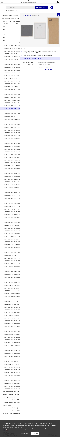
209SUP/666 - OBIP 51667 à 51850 (12, 250)
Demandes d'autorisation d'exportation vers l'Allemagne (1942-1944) (18, 413)
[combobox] (41, 7)
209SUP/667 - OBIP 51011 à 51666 (12, 252)
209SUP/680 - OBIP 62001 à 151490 (12, 288)
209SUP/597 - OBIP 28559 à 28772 (12, 62)
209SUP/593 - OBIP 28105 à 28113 (12, 51)
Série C (4, 32)
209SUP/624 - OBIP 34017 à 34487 (12, 135)
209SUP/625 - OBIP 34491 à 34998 (12, 138)
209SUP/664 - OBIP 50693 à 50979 (12, 244)
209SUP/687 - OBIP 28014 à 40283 (12, 307)
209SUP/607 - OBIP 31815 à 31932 (12, 89)
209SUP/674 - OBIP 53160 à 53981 (12, 271)
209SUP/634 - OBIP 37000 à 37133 (12, 163)
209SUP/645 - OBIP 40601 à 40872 (12, 192)
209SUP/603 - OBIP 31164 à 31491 (12, 78)
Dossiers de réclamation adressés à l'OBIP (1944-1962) (17, 43)
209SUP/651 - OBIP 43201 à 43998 (12, 209)
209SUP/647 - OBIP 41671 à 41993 (12, 198)
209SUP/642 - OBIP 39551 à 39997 (12, 184)
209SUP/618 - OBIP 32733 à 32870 (12, 119)
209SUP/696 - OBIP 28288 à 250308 (13, 331)
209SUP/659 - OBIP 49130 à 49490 (12, 231)
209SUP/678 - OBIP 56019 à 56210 (12, 282)
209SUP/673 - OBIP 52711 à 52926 (12, 269)
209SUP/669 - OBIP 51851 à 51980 (12, 258)
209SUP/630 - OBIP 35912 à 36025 (12, 152)
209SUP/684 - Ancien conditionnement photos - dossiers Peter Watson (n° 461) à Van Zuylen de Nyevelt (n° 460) (19, 299)
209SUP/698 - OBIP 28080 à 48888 (12, 337)
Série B (4, 29)
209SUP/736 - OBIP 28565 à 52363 (12, 386)
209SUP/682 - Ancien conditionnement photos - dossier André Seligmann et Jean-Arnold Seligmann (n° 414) (19, 293)
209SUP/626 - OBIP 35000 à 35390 (12, 141)
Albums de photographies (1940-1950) (12, 402)
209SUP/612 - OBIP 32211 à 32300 (12, 103)
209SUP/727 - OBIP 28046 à (11, 361)
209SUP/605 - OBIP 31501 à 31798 (12, 84)
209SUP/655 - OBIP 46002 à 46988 (12, 220)
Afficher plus (48, 69)
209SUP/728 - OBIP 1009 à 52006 (12, 364)
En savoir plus (24, 433)
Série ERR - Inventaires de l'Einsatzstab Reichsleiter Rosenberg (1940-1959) (18, 24)
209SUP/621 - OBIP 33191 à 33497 (12, 127)
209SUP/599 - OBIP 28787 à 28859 (12, 67)
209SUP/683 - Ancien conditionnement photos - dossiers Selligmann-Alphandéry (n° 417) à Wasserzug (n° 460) (19, 296)
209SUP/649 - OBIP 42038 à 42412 (12, 203)
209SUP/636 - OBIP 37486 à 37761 (12, 168)
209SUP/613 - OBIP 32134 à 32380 (12, 105)
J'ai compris (35, 433)
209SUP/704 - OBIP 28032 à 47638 (12, 353)
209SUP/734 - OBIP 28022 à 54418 (12, 380)
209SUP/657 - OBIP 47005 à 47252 (12, 225)
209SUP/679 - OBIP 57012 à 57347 (12, 285)
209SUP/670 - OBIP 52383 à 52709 (12, 261)
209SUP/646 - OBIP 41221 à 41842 (12, 195)
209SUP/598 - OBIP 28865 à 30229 (12, 64)
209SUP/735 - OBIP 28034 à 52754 (12, 383)
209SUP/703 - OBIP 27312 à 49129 (12, 350)
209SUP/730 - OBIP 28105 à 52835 (12, 370)
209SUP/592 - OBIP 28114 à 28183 (12, 48)
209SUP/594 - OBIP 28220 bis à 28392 (13, 54)
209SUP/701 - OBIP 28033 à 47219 (12, 345)
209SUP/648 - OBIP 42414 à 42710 (12, 201)
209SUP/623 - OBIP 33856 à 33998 (12, 133)
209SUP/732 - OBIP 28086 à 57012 (12, 375)
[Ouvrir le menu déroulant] (2, 2)
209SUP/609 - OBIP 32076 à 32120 (12, 94)
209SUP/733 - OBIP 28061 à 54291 (12, 378)
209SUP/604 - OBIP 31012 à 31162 (12, 81)
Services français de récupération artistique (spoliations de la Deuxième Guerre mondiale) (17, 18)
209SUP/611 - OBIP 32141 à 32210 (12, 100)
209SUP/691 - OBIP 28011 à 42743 (12, 318)
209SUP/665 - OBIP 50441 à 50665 (12, 247)
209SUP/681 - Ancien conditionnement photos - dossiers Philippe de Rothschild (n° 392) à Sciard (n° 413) (19, 291)
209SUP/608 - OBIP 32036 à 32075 (12, 92)
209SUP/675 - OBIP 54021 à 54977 (12, 274)
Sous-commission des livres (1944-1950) (13, 399)
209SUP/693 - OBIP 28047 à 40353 (12, 323)
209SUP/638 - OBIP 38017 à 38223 (12, 173)
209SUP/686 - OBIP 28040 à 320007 (13, 304)
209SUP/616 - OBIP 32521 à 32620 (12, 113)
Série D (5, 34)
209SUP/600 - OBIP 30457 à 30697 (12, 70)
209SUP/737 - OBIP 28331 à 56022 (12, 389)
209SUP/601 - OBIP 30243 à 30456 (12, 73)
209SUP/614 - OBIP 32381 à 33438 (12, 108)
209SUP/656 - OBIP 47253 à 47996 (12, 222)
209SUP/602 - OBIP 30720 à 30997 (12, 75)
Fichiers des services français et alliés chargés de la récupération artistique (18, 394)
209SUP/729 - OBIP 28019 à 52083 (12, 367)
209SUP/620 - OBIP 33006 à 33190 (12, 124)
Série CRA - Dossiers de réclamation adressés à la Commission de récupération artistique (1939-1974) (18, 21)
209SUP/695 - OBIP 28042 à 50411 (12, 329)
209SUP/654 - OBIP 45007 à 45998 (12, 217)
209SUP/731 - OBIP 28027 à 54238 (12, 372)
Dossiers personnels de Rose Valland (12, 391)
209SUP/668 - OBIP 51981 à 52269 (12, 255)
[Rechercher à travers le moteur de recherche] (21, 7)
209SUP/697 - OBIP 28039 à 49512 (12, 334)
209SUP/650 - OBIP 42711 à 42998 (12, 206)
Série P (4, 37)
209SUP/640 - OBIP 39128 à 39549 (12, 179)
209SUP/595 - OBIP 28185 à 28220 (12, 56)
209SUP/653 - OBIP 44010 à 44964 (12, 214)
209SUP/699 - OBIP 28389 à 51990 (12, 340)
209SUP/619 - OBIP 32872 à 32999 (12, 122)
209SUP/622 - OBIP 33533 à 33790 (12, 130)
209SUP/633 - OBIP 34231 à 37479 (12, 160)
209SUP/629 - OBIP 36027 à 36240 (12, 149)
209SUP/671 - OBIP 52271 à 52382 (12, 263)
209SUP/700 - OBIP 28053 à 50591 (12, 342)
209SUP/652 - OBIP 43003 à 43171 (12, 212)
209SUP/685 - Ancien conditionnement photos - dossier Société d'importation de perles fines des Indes (19, 301)
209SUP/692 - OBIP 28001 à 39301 (12, 321)
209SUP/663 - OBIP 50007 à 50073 (12, 242)
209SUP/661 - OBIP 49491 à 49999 (12, 236)
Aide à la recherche (12, 10)
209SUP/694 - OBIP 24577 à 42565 (12, 326)
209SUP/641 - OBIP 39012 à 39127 (12, 182)
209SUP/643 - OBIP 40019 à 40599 (12, 187)
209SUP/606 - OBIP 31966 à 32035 (12, 86)
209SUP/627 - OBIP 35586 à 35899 (12, 143)
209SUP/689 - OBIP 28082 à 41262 (12, 312)
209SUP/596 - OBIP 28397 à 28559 (12, 59)
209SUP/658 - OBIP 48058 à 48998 (12, 228)
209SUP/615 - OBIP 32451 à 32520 (12, 111)
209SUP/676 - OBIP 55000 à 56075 (12, 277)
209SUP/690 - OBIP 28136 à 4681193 (13, 315)
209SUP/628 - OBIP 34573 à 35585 (12, 146)
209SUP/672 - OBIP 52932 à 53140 (12, 266)
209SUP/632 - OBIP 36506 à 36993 (12, 157)
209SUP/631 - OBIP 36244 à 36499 (12, 154)
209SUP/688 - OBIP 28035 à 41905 (12, 310)
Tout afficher (26, 15)
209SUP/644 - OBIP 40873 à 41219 (12, 190)
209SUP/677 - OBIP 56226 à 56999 (12, 280)
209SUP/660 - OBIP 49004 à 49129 (12, 233)
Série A (4, 26)
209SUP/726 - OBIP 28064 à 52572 (12, 359)
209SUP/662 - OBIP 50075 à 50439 (12, 239)
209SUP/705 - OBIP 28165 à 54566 (12, 356)
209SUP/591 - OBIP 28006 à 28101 (12, 45)
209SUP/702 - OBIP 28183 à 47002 (12, 348)
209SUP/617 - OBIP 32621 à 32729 (12, 116)
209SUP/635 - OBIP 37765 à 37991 (12, 165)
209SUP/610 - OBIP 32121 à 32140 (12, 97)
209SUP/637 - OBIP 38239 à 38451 (12, 171)
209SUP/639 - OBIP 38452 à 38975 (12, 176)
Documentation (7, 405)
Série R (4, 40)
